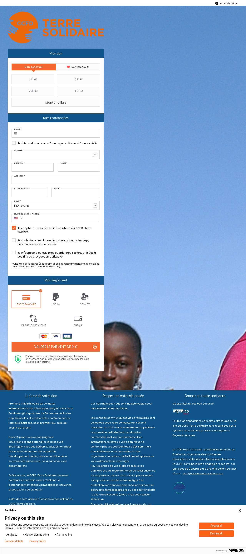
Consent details (14, 541)
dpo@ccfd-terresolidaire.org (109, 490)
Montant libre (39, 102)
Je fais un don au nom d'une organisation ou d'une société (57, 143)
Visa (56, 336)
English (11, 510)
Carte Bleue (67, 336)
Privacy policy (37, 541)
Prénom (19, 163)
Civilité (19, 150)
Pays (17, 201)
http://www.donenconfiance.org (203, 474)
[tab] (34, 67)
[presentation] (34, 67)
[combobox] (56, 154)
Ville (57, 188)
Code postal (22, 188)
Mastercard (44, 336)
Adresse (19, 176)
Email (18, 129)
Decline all (216, 533)
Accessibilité (227, 3)
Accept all (216, 525)
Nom (64, 163)
